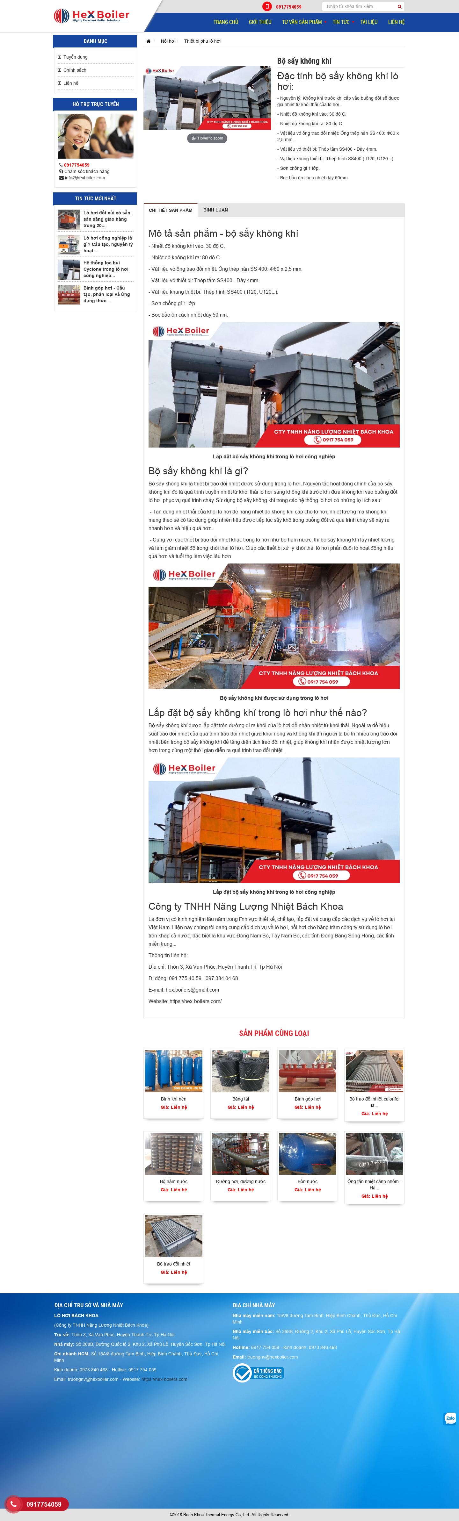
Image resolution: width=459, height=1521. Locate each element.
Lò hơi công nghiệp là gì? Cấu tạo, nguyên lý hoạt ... (108, 244)
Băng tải (240, 1098)
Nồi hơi (168, 41)
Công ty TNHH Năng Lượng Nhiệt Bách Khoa (246, 906)
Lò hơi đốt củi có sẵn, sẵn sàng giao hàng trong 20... (108, 219)
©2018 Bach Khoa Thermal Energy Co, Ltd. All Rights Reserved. (229, 1514)
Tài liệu (369, 22)
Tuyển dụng (75, 57)
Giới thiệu (260, 22)
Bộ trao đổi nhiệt (173, 1263)
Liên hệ (396, 22)
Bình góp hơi (308, 1098)
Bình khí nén (173, 1098)
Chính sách (74, 70)
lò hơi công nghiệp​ (312, 457)
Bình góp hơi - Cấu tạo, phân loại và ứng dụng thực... (107, 294)
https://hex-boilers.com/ (196, 1001)
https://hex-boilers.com (164, 1379)
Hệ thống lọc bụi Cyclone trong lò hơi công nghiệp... (106, 269)
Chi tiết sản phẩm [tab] (171, 210)
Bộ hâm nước (173, 1181)
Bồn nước (307, 1181)
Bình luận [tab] (215, 209)
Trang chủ (226, 22)
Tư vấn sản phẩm (302, 22)
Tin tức (341, 22)
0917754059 (282, 6)
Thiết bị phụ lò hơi (202, 41)
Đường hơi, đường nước (241, 1181)
